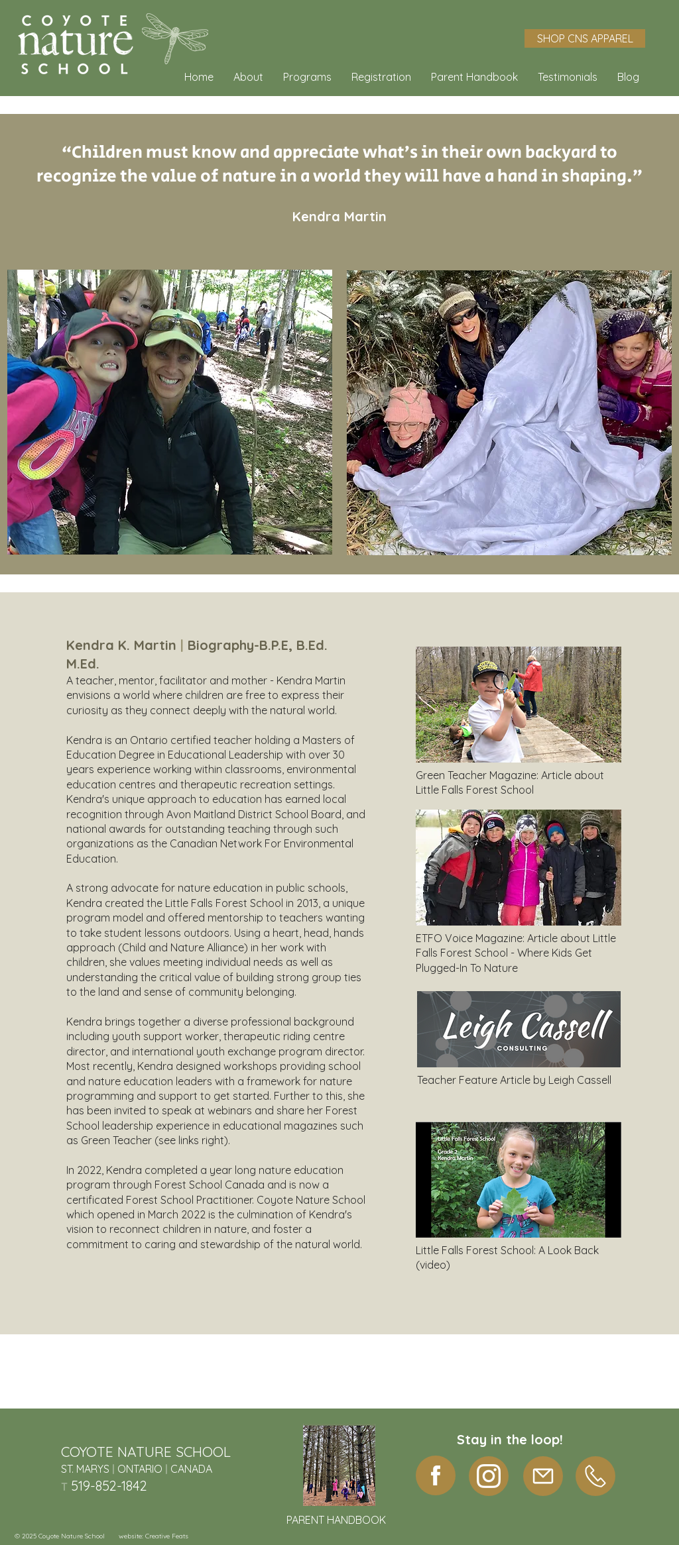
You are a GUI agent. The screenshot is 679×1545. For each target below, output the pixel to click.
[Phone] (595, 1476)
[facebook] (436, 1475)
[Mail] (543, 1476)
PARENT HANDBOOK (336, 1519)
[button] (248, 77)
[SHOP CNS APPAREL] (585, 38)
